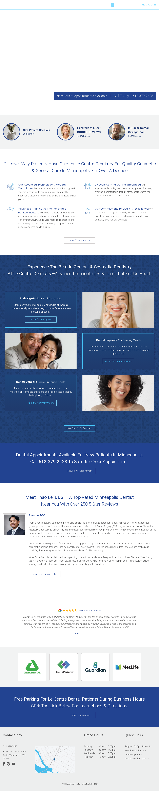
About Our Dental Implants (118, 361)
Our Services (83, 18)
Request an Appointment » (138, 746)
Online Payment (134, 18)
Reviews (100, 18)
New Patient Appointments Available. (82, 96)
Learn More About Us (79, 240)
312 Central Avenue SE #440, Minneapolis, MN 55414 (14, 755)
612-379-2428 (148, 4)
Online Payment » (133, 754)
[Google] (8, 4)
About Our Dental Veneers (41, 403)
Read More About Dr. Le (45, 574)
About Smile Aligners (40, 319)
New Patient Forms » (135, 750)
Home (53, 18)
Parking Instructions (80, 715)
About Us (66, 18)
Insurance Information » (137, 758)
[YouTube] (13, 4)
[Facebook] (4, 4)
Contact (152, 18)
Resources (115, 18)
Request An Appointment (79, 470)
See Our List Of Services (79, 428)
